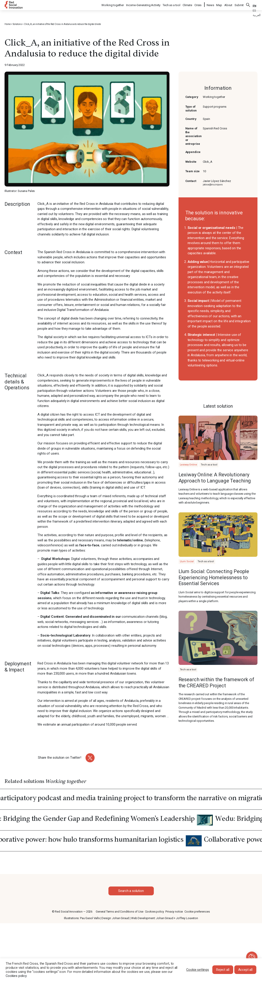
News (210, 4)
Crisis (198, 4)
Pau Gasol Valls (90, 918)
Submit (239, 4)
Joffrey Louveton (187, 918)
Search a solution (131, 891)
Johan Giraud (120, 918)
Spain (206, 119)
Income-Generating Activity (143, 4)
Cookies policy (154, 911)
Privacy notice (174, 911)
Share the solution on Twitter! (59, 758)
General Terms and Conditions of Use (119, 911)
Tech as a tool (172, 4)
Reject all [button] (222, 970)
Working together (113, 4)
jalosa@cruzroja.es (213, 184)
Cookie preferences (197, 911)
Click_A (207, 161)
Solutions (17, 24)
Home (7, 24)
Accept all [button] (245, 970)
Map (219, 4)
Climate (187, 4)
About (228, 4)
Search (248, 4)
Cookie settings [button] (197, 970)
